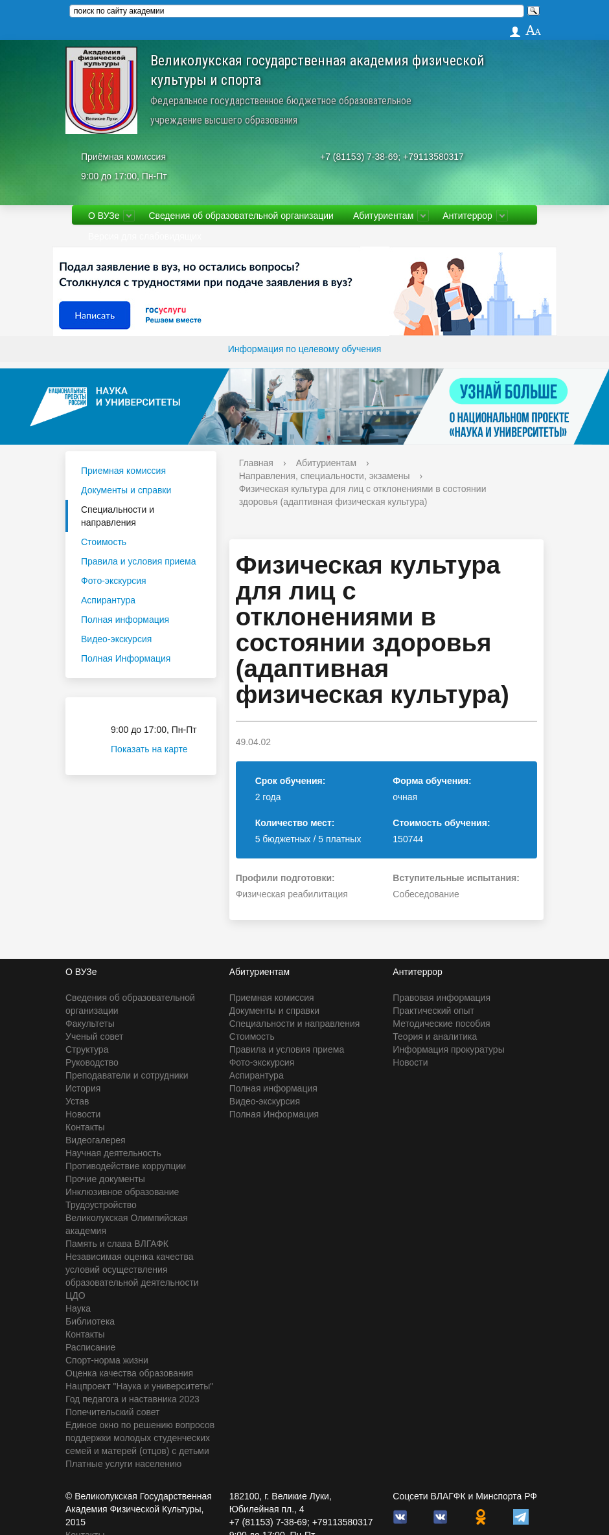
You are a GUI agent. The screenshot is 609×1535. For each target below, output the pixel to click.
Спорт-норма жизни (106, 1360)
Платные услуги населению (123, 1464)
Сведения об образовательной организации (240, 215)
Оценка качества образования (129, 1373)
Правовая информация (441, 997)
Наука (78, 1308)
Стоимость (103, 542)
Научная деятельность (113, 1153)
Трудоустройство (101, 1205)
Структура (86, 1049)
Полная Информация (125, 658)
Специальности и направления (117, 516)
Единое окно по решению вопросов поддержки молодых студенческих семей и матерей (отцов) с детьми (139, 1438)
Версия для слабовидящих (144, 236)
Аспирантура (108, 600)
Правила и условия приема (138, 561)
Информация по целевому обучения (304, 349)
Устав (77, 1101)
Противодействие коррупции (125, 1166)
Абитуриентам (383, 215)
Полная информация (125, 619)
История (82, 1088)
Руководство (92, 1062)
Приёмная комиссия (123, 156)
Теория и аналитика (435, 1036)
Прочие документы (105, 1179)
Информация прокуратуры (448, 1049)
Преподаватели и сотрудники (126, 1075)
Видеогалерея (95, 1140)
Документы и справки (126, 490)
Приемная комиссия (123, 470)
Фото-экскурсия (113, 581)
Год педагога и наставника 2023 (132, 1399)
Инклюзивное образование (122, 1192)
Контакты (84, 1127)
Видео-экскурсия (116, 639)
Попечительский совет (112, 1412)
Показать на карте (157, 749)
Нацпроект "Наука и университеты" (139, 1386)
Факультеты (90, 1023)
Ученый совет (94, 1036)
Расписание (90, 1347)
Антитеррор (467, 215)
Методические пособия (441, 1023)
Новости (82, 1114)
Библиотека (90, 1321)
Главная (256, 463)
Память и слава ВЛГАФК (116, 1243)
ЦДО (75, 1295)
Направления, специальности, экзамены (324, 476)
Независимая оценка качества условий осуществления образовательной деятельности (132, 1269)
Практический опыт (433, 1010)
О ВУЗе (103, 215)
